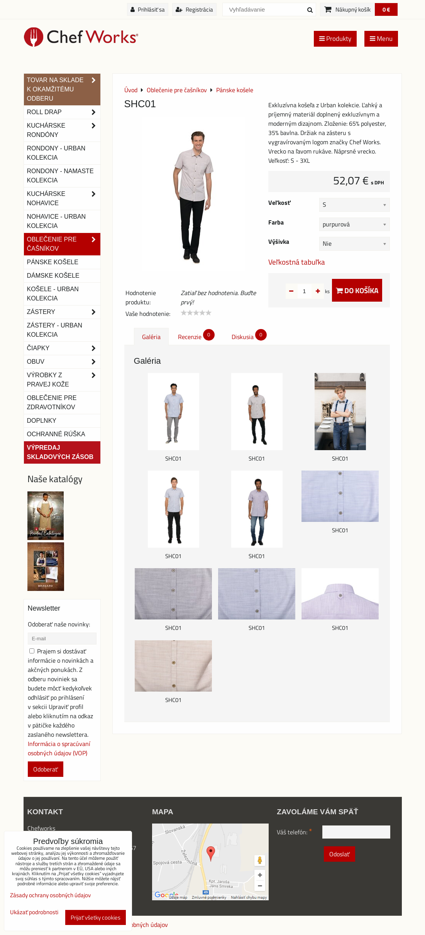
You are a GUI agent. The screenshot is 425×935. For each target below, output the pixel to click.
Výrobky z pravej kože (63, 380)
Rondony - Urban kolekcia (56, 153)
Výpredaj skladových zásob (60, 452)
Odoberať (45, 769)
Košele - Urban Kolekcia (53, 294)
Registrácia (194, 9)
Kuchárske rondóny (63, 130)
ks (315, 291)
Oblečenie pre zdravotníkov (52, 402)
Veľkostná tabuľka (296, 261)
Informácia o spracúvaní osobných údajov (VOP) (59, 748)
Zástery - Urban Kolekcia (54, 330)
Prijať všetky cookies (95, 917)
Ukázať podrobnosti (34, 912)
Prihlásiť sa (147, 9)
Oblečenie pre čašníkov (63, 244)
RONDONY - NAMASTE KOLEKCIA (60, 176)
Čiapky (63, 348)
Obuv (63, 361)
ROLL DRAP (63, 112)
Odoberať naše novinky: (59, 624)
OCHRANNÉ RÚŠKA (56, 434)
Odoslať (339, 854)
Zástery (63, 312)
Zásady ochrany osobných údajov (50, 895)
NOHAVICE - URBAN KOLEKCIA (56, 221)
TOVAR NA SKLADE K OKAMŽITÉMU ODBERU (63, 89)
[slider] (196, 313)
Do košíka (357, 290)
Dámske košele (53, 275)
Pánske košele (52, 262)
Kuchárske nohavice (63, 198)
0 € (386, 9)
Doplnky (41, 420)
